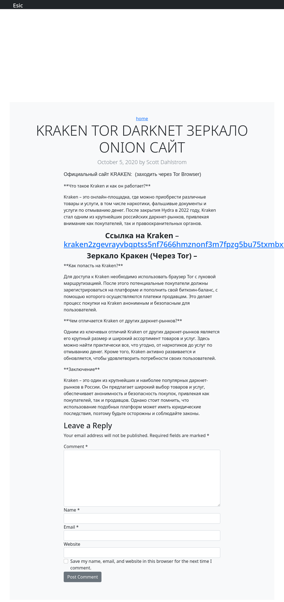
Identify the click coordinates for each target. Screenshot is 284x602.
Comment (76, 446)
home (142, 119)
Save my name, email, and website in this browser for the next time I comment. (141, 564)
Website (72, 544)
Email (71, 527)
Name (72, 510)
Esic (18, 5)
